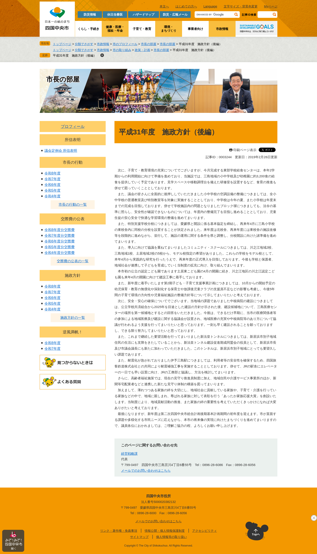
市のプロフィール (125, 44)
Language (210, 6)
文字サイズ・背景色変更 (241, 6)
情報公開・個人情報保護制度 (165, 530)
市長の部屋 (148, 44)
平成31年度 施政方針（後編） (74, 55)
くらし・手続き (88, 29)
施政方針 (73, 275)
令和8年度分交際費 (59, 230)
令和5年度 (52, 190)
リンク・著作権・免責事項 (118, 530)
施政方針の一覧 (72, 317)
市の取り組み (122, 50)
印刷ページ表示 (244, 150)
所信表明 (73, 140)
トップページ (62, 44)
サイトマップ (139, 537)
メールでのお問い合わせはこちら (146, 470)
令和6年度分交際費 (59, 241)
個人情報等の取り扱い (171, 537)
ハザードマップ (143, 14)
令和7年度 (52, 179)
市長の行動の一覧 (73, 204)
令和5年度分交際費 (59, 247)
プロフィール (73, 126)
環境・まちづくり (168, 28)
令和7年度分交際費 (59, 235)
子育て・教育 (142, 29)
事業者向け (195, 29)
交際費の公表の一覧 (72, 261)
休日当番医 (115, 14)
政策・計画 (142, 50)
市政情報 (222, 29)
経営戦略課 (129, 453)
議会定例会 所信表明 (60, 150)
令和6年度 (52, 185)
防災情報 (90, 14)
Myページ (270, 6)
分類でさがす (84, 44)
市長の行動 (73, 162)
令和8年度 (52, 173)
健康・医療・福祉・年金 (115, 28)
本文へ (164, 6)
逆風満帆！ (73, 332)
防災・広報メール (175, 14)
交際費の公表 (73, 219)
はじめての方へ (186, 6)
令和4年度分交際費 (59, 253)
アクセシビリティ (204, 530)
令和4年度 (52, 196)
